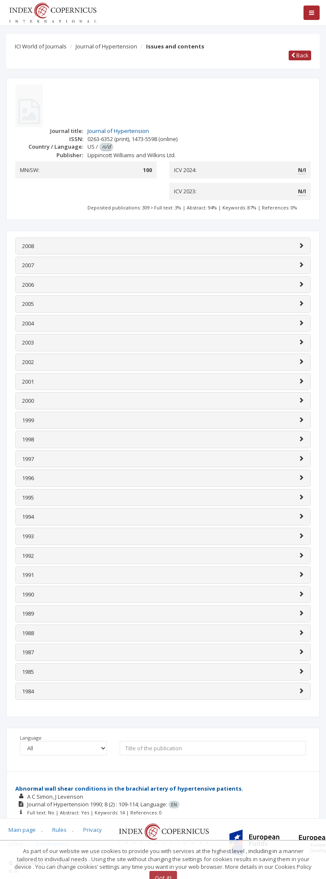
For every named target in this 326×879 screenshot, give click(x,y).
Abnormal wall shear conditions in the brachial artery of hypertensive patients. (129, 788)
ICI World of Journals (41, 46)
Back (300, 55)
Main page (22, 830)
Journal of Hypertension (106, 46)
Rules (59, 830)
